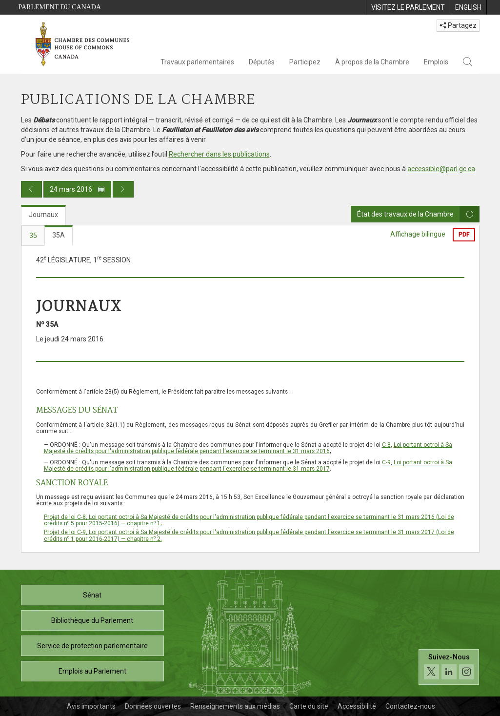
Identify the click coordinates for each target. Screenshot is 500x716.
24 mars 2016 (77, 189)
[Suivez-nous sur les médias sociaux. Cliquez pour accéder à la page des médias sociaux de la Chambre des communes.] (449, 669)
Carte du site (308, 706)
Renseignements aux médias (235, 706)
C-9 (386, 462)
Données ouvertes (153, 706)
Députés (262, 62)
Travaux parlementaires (197, 62)
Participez (304, 62)
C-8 (386, 444)
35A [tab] (58, 235)
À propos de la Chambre (372, 62)
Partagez (458, 25)
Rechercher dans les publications (219, 154)
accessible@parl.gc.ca (441, 169)
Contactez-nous (410, 706)
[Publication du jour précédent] (31, 189)
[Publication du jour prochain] (123, 189)
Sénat (92, 595)
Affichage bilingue (417, 234)
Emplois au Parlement (92, 671)
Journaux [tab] (43, 215)
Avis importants (91, 706)
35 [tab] (33, 235)
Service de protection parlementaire (92, 646)
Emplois (436, 62)
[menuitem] (408, 7)
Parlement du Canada (60, 7)
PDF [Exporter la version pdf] (464, 234)
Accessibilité (357, 706)
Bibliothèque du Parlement (92, 620)
